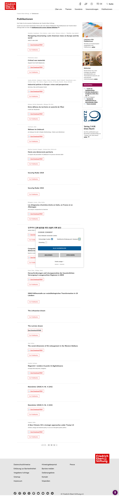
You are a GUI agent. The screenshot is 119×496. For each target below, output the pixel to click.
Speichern (70, 255)
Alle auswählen (59, 248)
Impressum (56, 264)
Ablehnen (48, 255)
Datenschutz (62, 264)
